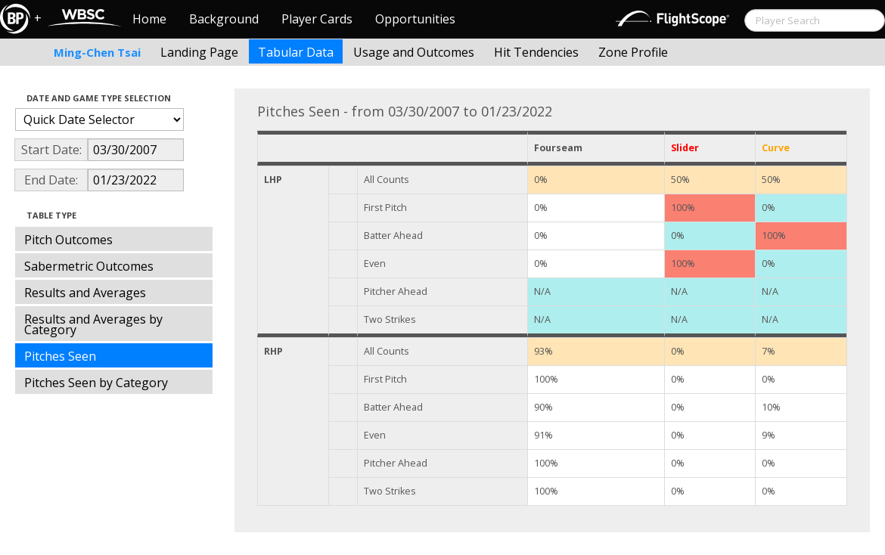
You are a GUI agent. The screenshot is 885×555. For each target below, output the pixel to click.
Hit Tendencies (536, 52)
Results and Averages (85, 292)
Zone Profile (633, 52)
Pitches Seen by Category (96, 382)
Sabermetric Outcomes (89, 266)
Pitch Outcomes (68, 239)
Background (224, 19)
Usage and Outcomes (413, 52)
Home (149, 19)
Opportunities (415, 19)
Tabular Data (296, 52)
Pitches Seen (60, 356)
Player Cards (316, 19)
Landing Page (199, 52)
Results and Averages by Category (93, 324)
